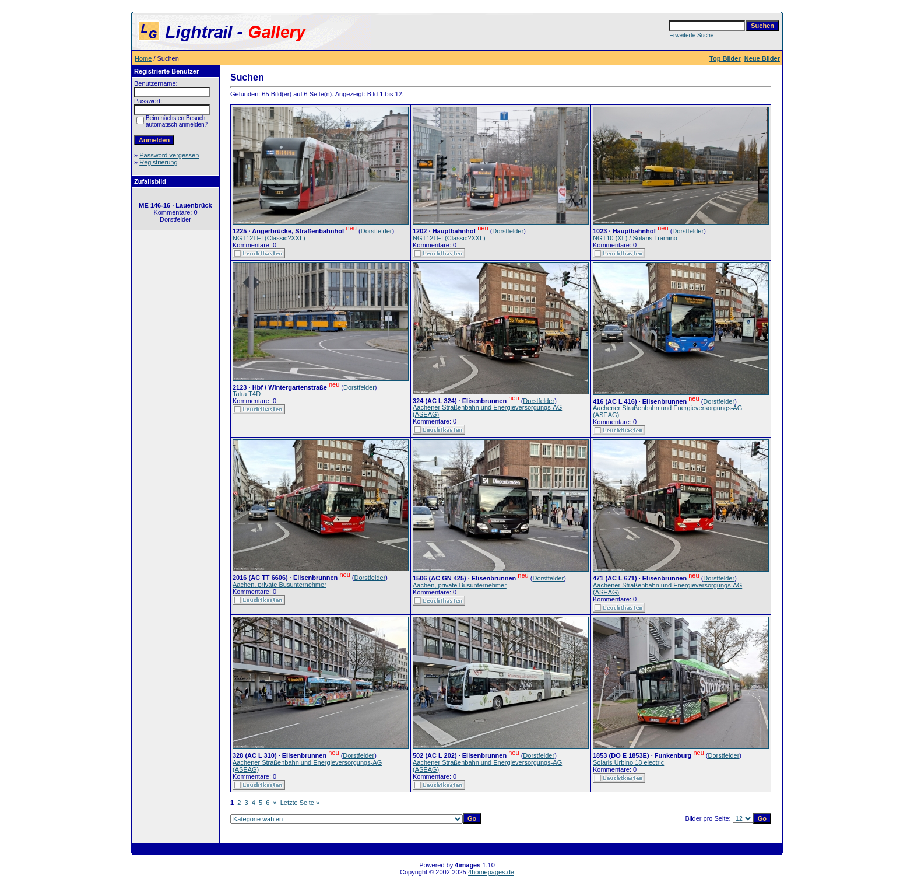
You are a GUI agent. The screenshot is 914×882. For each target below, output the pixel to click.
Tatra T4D (247, 393)
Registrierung (158, 162)
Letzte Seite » (299, 802)
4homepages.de (491, 872)
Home (143, 58)
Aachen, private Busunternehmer (279, 584)
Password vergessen (169, 155)
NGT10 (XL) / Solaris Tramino (635, 238)
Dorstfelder (376, 231)
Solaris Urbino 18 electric (628, 762)
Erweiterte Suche (691, 35)
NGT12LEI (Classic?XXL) (269, 238)
